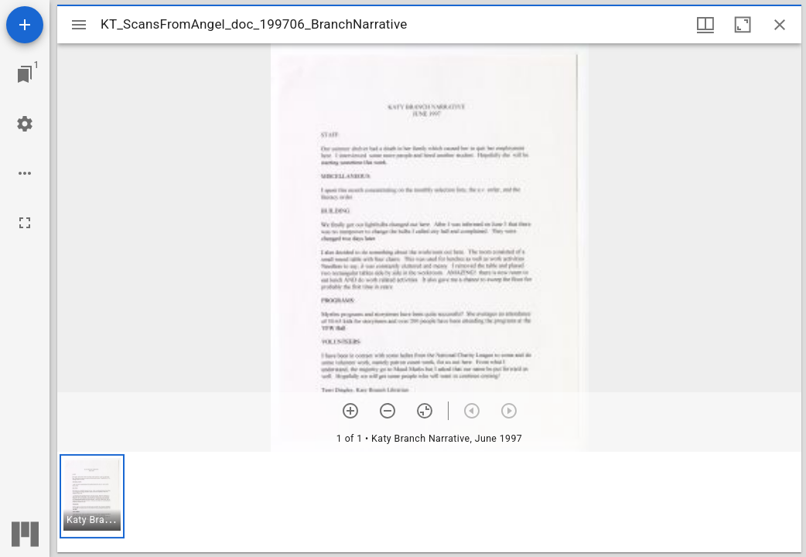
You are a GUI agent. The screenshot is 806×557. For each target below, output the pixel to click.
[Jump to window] (24, 74)
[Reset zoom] (424, 410)
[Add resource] (24, 24)
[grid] (429, 502)
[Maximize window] (742, 24)
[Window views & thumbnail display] (705, 24)
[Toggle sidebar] (78, 24)
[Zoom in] (350, 410)
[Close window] (779, 24)
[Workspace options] (24, 173)
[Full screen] (24, 222)
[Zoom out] (387, 410)
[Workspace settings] (24, 123)
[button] (92, 496)
